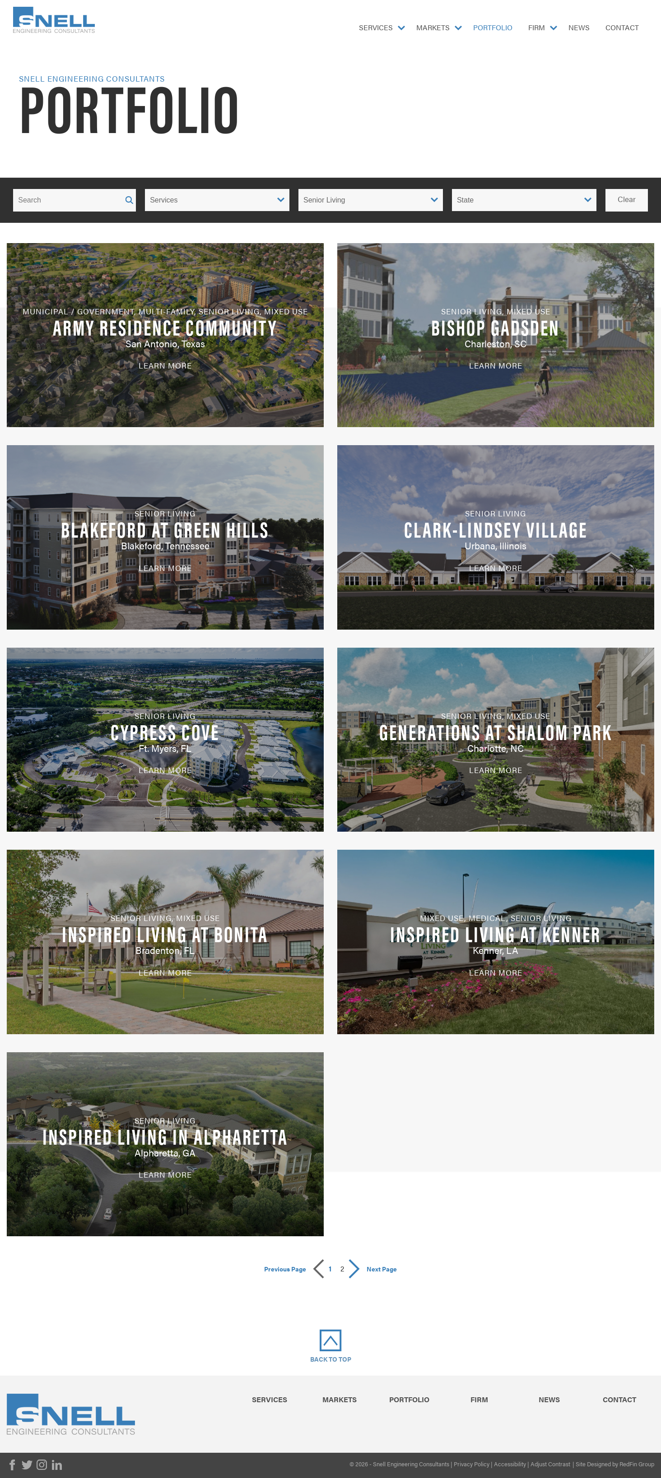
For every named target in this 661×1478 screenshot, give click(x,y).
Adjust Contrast (550, 1464)
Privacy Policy (471, 1464)
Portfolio (492, 27)
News (579, 27)
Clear (627, 198)
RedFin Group (636, 1464)
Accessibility (510, 1464)
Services (376, 27)
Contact (622, 27)
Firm (536, 27)
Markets (433, 27)
